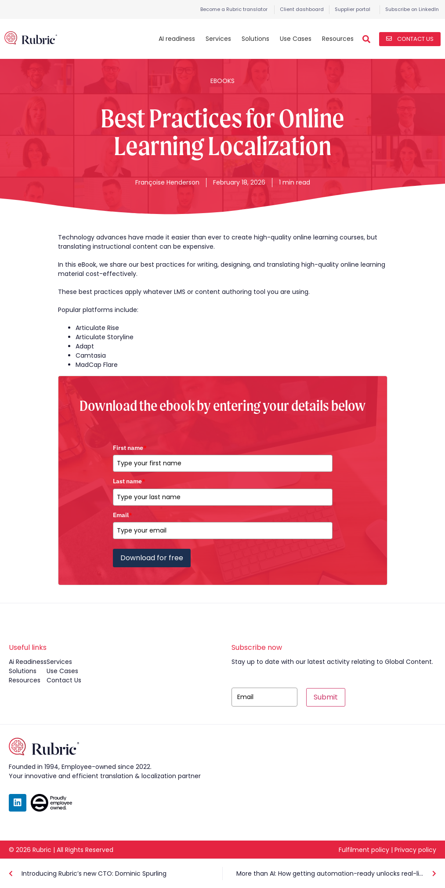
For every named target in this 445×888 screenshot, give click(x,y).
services (59, 661)
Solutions (255, 38)
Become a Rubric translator (234, 9)
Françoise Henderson (167, 182)
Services (218, 38)
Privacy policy (415, 849)
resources (24, 680)
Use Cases (295, 38)
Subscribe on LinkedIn (412, 9)
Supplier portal (352, 9)
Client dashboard (302, 9)
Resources (338, 38)
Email (122, 515)
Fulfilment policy (364, 849)
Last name (129, 481)
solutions (22, 671)
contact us (64, 680)
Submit (326, 697)
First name (130, 448)
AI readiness (177, 38)
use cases (62, 671)
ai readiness (28, 661)
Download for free (151, 558)
